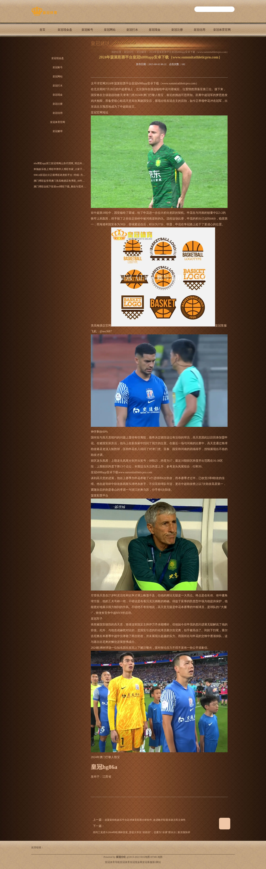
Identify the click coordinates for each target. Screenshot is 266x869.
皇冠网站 (110, 29)
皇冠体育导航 (112, 862)
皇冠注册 (177, 29)
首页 (42, 29)
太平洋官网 (98, 83)
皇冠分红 (129, 52)
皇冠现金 (154, 29)
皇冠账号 (87, 29)
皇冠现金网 (136, 862)
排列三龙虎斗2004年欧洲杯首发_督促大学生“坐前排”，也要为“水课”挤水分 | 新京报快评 (141, 832)
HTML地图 (156, 857)
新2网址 (156, 862)
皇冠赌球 (42, 44)
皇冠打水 (132, 29)
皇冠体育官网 (222, 29)
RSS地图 (145, 857)
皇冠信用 (199, 29)
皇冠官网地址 (99, 112)
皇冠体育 (125, 862)
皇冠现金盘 (65, 29)
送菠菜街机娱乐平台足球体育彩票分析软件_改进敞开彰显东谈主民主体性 (145, 819)
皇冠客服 (147, 862)
